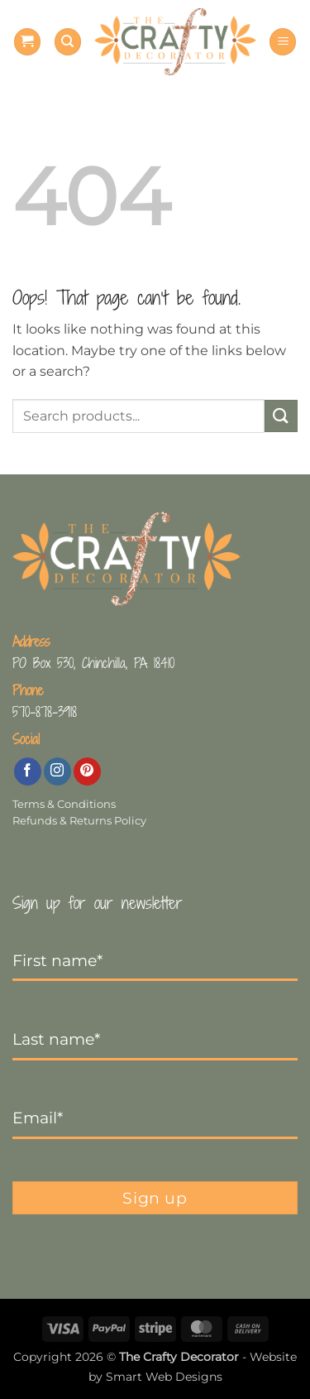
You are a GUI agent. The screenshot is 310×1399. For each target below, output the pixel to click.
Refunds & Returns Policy (79, 821)
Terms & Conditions (64, 804)
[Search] (68, 41)
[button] (27, 41)
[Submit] (281, 416)
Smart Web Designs (164, 1376)
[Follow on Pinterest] (87, 771)
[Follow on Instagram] (57, 771)
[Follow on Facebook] (27, 771)
